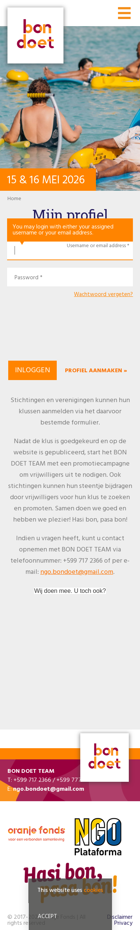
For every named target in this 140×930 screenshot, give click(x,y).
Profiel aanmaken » (96, 371)
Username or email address (96, 246)
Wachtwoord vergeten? (103, 295)
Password (26, 278)
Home (14, 199)
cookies (93, 890)
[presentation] (70, 333)
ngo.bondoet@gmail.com (76, 572)
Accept (47, 916)
